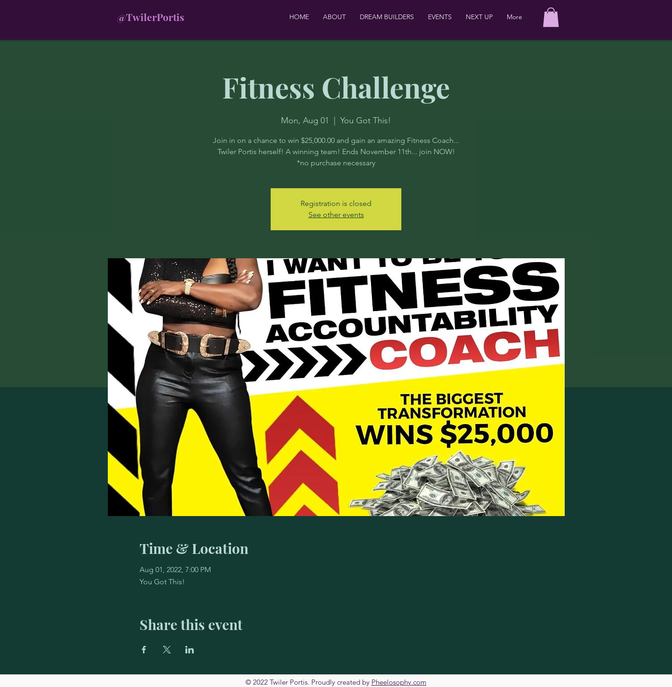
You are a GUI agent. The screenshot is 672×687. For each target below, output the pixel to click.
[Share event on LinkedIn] (189, 649)
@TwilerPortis (150, 16)
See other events (336, 214)
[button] (551, 17)
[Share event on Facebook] (144, 649)
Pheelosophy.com (399, 682)
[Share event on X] (166, 649)
